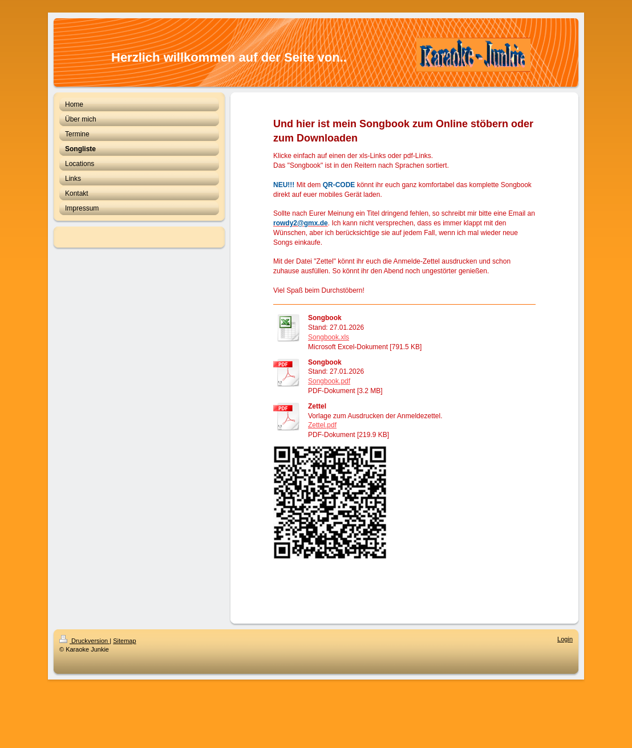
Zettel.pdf (322, 425)
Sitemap (124, 640)
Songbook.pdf (329, 381)
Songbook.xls (328, 337)
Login (565, 639)
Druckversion (84, 640)
